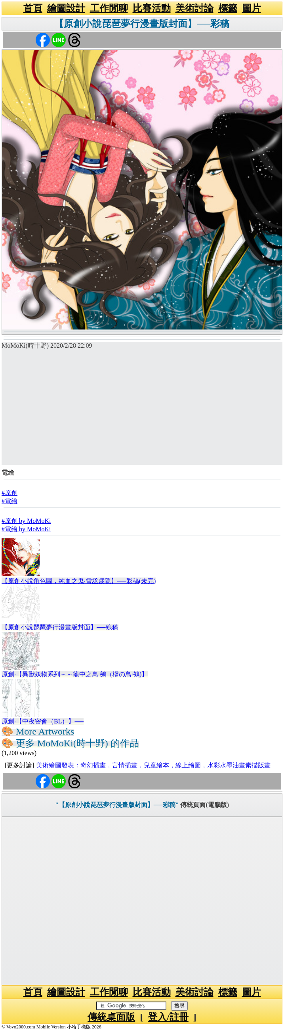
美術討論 (194, 8)
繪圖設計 (66, 8)
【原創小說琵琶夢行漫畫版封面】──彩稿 (141, 24)
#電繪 (9, 501)
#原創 (9, 492)
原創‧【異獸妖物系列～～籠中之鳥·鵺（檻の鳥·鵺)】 (75, 674)
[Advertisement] (142, 409)
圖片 (251, 8)
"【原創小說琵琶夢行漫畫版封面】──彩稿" (117, 804)
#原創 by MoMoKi (26, 520)
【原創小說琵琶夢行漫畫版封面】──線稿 (60, 627)
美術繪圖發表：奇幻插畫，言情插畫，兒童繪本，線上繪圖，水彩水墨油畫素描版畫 (153, 765)
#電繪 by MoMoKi (26, 529)
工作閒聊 (109, 8)
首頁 (32, 8)
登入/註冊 (168, 1017)
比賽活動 (152, 8)
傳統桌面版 (111, 1017)
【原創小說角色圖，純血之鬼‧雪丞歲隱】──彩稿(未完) (79, 581)
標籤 (227, 8)
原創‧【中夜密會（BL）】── (43, 721)
